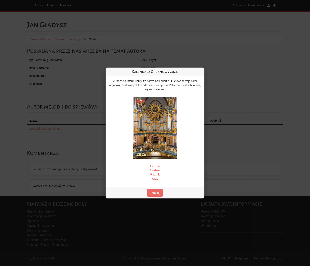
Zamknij (155, 192)
